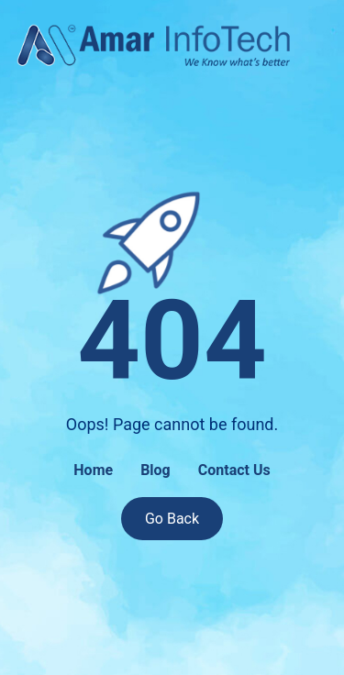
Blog (155, 470)
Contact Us (234, 470)
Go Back (172, 518)
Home (93, 470)
